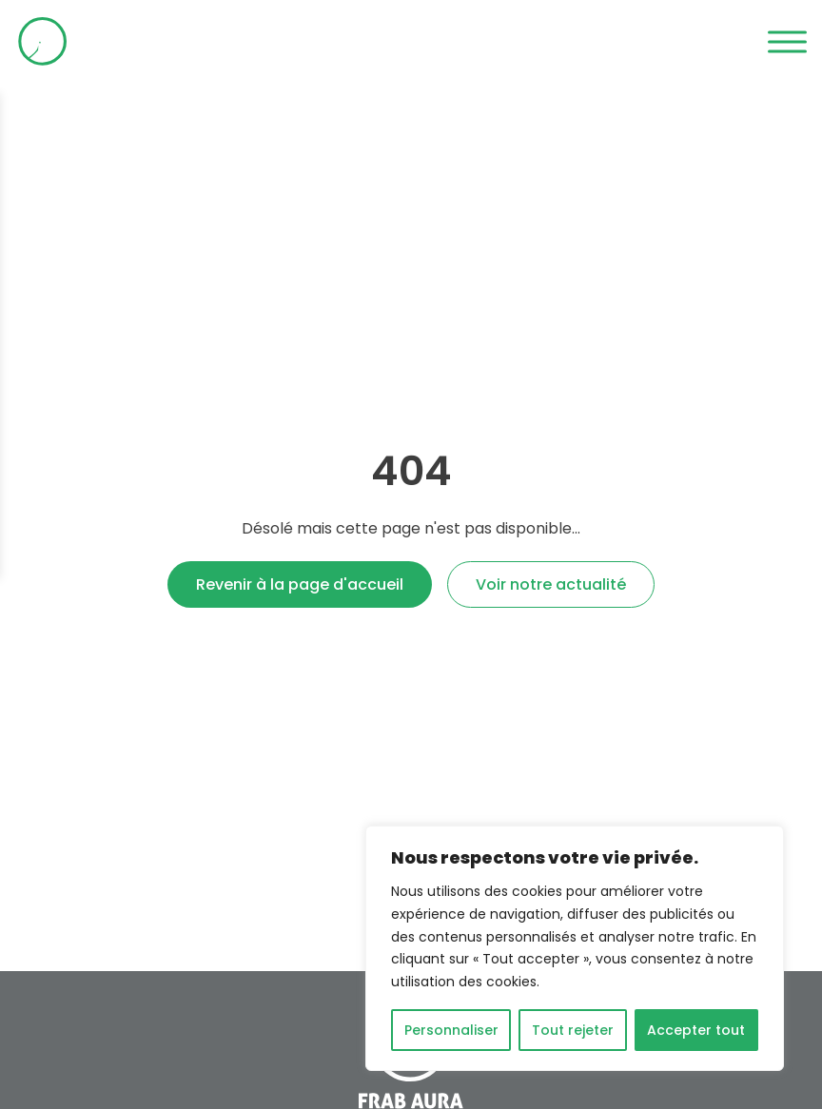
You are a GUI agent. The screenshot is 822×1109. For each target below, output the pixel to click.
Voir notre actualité (551, 584)
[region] (574, 948)
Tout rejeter (573, 1030)
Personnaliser (451, 1030)
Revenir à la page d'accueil (299, 584)
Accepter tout (696, 1030)
